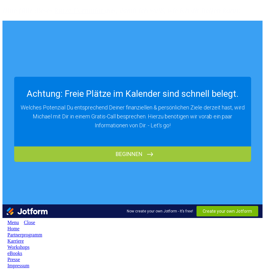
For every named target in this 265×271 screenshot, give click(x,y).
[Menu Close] (27, 222)
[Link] (13, 228)
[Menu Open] (10, 222)
